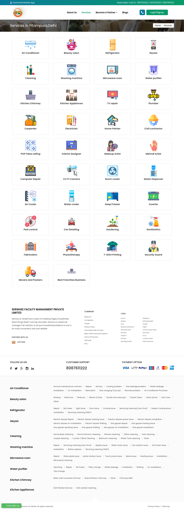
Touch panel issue (113, 456)
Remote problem (133, 390)
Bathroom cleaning (108, 438)
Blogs (125, 12)
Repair (89, 386)
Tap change (59, 471)
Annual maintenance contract (68, 386)
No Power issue (159, 445)
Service (99, 386)
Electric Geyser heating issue (91, 419)
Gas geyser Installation (143, 427)
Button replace (75, 449)
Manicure (69, 397)
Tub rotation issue (140, 445)
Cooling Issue (109, 408)
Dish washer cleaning (86, 488)
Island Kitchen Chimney (95, 478)
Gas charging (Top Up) (110, 390)
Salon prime (152, 397)
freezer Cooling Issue (161, 408)
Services (86, 12)
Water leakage (157, 386)
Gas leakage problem (136, 386)
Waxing (57, 397)
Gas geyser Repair (119, 423)
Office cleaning (131, 434)
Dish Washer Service (63, 488)
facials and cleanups (116, 397)
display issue (101, 445)
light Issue (81, 408)
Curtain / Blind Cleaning (84, 438)
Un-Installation (75, 390)
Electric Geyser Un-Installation (68, 423)
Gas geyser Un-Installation (116, 427)
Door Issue (94, 408)
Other (56, 401)
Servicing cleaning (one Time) (133, 408)
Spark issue (131, 456)
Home (158, 25)
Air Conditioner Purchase (155, 390)
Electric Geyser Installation (150, 419)
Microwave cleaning (63, 460)
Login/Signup (157, 12)
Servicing (58, 467)
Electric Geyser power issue (121, 419)
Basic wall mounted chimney (67, 478)
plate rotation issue (92, 456)
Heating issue (147, 456)
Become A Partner (106, 12)
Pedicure (81, 397)
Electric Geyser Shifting (96, 423)
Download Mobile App (22, 2)
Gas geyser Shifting (91, 427)
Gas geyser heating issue (144, 423)
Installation (59, 390)
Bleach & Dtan (96, 397)
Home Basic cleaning (64, 434)
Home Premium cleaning (89, 434)
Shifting (140, 467)
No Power (68, 408)
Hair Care (166, 397)
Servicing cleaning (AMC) (80, 412)
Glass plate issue (72, 456)
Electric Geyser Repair (64, 419)
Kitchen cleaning (112, 434)
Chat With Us (11, 505)
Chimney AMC (126, 478)
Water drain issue (119, 445)
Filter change (95, 467)
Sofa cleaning (148, 434)
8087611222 (76, 368)
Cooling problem (114, 386)
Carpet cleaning (61, 438)
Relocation (91, 390)
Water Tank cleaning (130, 438)
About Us (72, 12)
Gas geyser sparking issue (66, 427)
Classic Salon (136, 397)
